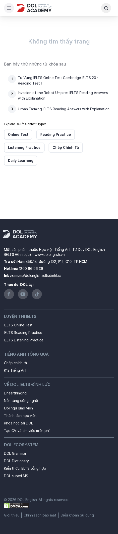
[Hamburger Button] (9, 8)
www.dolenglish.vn (50, 254)
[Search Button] (106, 8)
